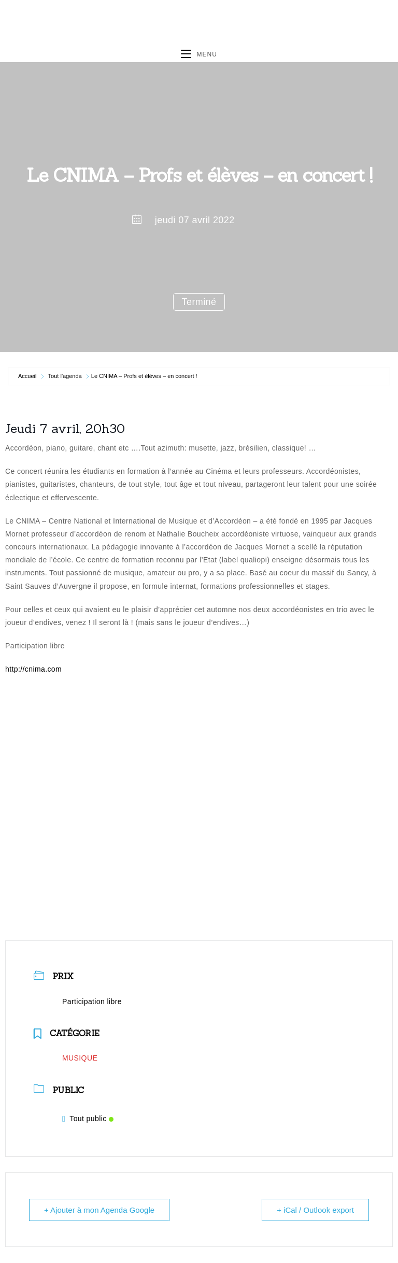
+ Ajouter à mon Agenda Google (99, 1210)
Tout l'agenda (65, 376)
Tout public (87, 1118)
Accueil (27, 376)
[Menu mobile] (199, 54)
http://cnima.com (33, 669)
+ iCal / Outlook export (315, 1210)
